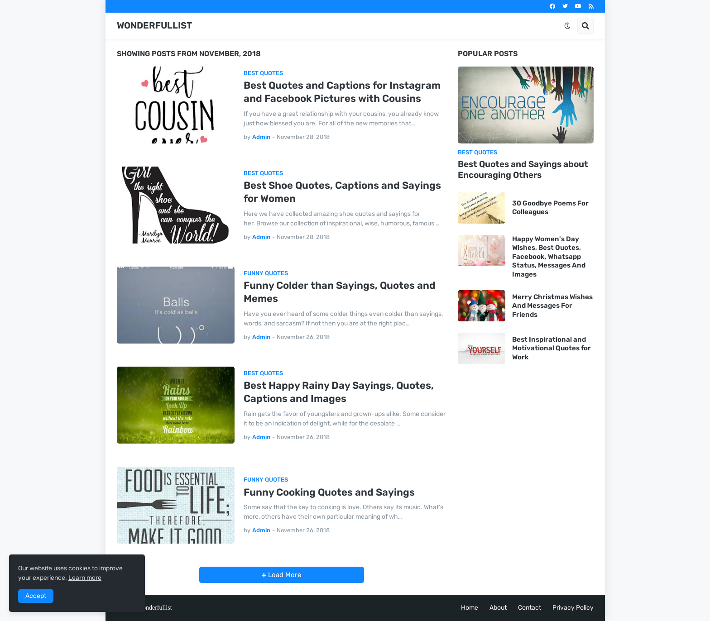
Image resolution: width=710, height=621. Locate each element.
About (498, 607)
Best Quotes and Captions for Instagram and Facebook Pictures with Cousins (342, 92)
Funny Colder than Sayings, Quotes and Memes (340, 292)
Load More (283, 575)
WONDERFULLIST (154, 25)
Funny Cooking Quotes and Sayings (329, 492)
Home (469, 607)
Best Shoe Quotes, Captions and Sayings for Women (342, 192)
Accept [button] (35, 596)
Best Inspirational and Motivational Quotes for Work (551, 348)
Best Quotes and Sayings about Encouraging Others (523, 170)
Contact (529, 607)
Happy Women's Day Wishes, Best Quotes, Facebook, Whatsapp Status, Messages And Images (548, 256)
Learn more (84, 578)
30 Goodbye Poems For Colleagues (550, 207)
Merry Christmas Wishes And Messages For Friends (552, 306)
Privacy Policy (573, 607)
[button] (567, 26)
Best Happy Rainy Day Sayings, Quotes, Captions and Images (339, 392)
